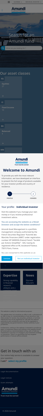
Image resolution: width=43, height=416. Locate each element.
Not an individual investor (28, 258)
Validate (6, 258)
